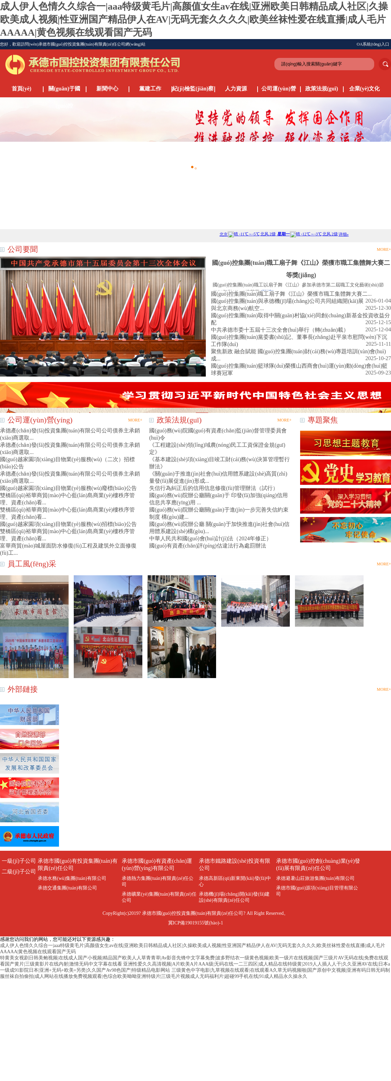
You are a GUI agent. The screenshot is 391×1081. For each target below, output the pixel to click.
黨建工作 (150, 88)
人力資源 (236, 88)
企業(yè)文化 (364, 88)
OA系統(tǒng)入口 (373, 44)
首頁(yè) (22, 88)
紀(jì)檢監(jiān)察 (193, 88)
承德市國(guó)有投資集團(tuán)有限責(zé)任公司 (78, 864)
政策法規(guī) (321, 88)
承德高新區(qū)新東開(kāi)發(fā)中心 (235, 881)
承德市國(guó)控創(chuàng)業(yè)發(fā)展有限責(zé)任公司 (318, 864)
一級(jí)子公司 (19, 861)
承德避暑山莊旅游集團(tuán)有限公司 (315, 878)
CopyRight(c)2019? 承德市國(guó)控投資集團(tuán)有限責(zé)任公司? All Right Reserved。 (195, 913)
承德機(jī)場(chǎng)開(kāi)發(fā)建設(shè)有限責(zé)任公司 (234, 897)
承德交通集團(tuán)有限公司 (67, 887)
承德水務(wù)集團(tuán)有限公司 (72, 878)
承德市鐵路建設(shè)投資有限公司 (234, 864)
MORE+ (384, 249)
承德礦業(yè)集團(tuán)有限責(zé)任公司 (159, 897)
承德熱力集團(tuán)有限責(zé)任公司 (157, 881)
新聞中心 (107, 88)
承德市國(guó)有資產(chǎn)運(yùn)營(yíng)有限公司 (157, 864)
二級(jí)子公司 (19, 871)
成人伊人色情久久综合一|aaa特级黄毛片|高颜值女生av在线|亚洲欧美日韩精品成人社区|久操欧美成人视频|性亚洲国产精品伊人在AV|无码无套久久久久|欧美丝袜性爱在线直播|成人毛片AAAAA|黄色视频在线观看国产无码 (194, 19)
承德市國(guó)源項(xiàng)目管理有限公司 (317, 891)
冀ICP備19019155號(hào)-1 (195, 922)
